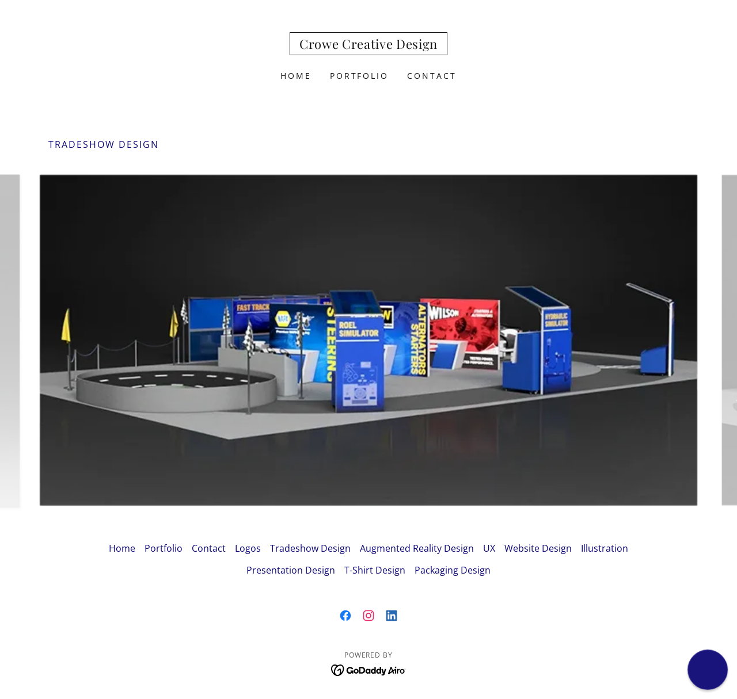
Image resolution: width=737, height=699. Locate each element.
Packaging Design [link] (453, 570)
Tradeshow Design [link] (310, 548)
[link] (368, 45)
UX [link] (489, 548)
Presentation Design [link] (290, 570)
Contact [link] (432, 75)
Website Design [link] (538, 548)
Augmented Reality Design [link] (417, 548)
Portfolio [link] (359, 75)
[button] (708, 670)
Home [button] (122, 548)
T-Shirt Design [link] (374, 570)
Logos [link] (248, 548)
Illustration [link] (604, 548)
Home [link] (295, 75)
